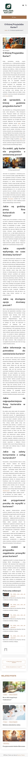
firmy (7, 96)
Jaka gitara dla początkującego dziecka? (14, 662)
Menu (14, 17)
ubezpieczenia (6, 490)
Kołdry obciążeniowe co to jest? (13, 667)
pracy (21, 138)
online (19, 123)
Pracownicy (11, 198)
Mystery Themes (21, 755)
